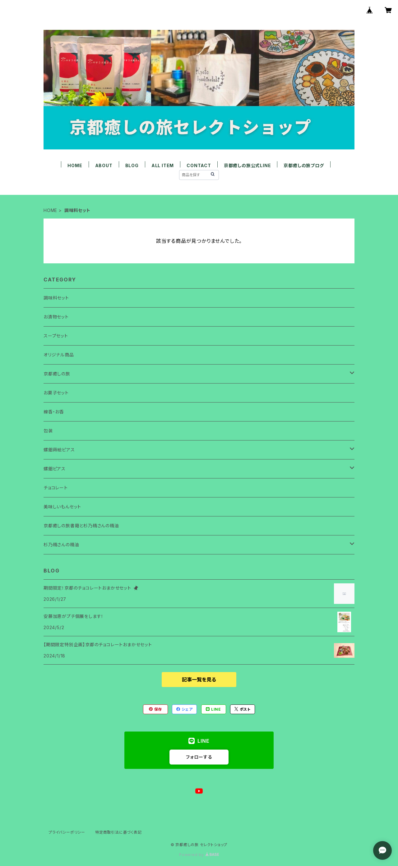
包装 (48, 430)
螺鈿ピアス (55, 468)
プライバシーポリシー (67, 832)
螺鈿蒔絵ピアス (59, 449)
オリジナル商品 (59, 354)
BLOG (132, 165)
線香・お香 (54, 411)
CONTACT (199, 165)
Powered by (199, 854)
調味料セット (56, 297)
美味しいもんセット (62, 506)
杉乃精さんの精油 (61, 544)
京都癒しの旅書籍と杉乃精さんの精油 (81, 525)
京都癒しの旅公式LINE (247, 165)
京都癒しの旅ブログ (304, 165)
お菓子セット (56, 392)
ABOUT (104, 165)
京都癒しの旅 (57, 373)
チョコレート (56, 487)
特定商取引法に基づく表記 (118, 832)
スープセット (56, 335)
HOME (74, 165)
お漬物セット (56, 316)
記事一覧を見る (199, 679)
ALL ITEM (162, 165)
